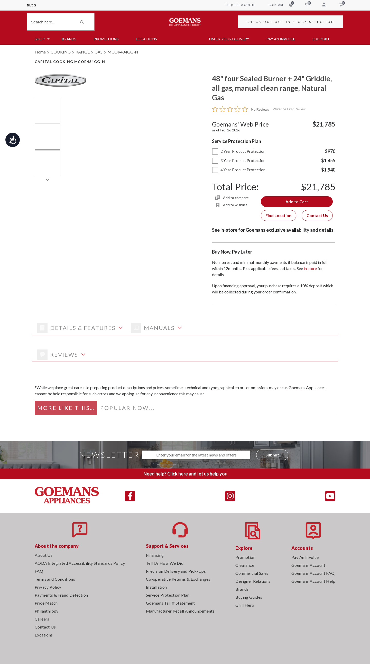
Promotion (245, 557)
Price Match (46, 602)
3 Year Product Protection (238, 160)
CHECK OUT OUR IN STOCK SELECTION (290, 22)
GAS (99, 51)
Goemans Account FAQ (313, 573)
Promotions (106, 39)
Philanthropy (47, 610)
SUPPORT (321, 39)
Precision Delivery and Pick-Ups (176, 571)
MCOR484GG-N (122, 51)
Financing (155, 555)
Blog (31, 5)
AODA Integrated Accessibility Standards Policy (80, 563)
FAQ (39, 571)
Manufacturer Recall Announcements (180, 610)
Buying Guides (248, 597)
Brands (69, 39)
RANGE (83, 51)
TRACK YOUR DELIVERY (228, 39)
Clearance (244, 565)
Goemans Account (308, 565)
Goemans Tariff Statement (170, 602)
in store (310, 268)
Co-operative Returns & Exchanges (178, 579)
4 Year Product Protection (238, 169)
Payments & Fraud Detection (61, 595)
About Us (43, 555)
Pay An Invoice (305, 557)
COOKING (61, 51)
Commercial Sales (251, 573)
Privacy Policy (48, 587)
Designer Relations (252, 581)
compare (280, 5)
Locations (146, 39)
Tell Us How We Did (164, 563)
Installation (156, 587)
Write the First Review (289, 109)
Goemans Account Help (313, 581)
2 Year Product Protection (238, 151)
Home (40, 51)
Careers (42, 618)
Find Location (278, 215)
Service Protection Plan (167, 595)
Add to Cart (296, 201)
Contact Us (317, 215)
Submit (272, 454)
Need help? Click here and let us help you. (185, 474)
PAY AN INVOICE (280, 39)
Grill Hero (244, 605)
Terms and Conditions (55, 579)
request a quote (240, 5)
